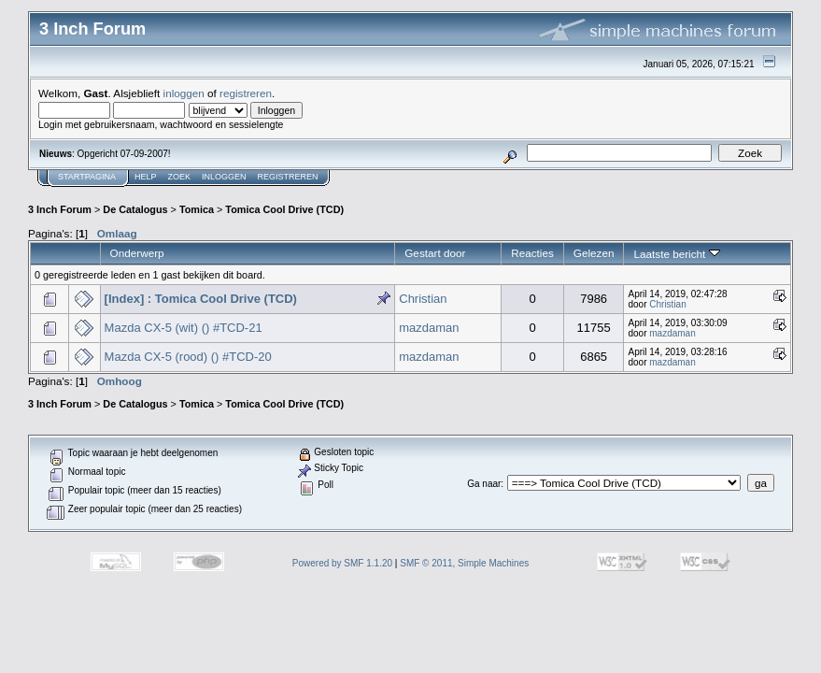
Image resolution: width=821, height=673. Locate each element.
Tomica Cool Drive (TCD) (284, 209)
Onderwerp (137, 253)
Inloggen (224, 176)
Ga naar (484, 484)
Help (145, 176)
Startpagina (87, 176)
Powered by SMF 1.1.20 (342, 563)
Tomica (196, 209)
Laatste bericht (676, 254)
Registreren (288, 176)
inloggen (184, 93)
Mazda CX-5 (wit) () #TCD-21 (183, 328)
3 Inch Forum (60, 209)
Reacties (532, 253)
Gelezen (594, 253)
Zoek (179, 176)
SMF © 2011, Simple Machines (464, 563)
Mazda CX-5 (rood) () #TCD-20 (188, 357)
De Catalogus (135, 209)
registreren (245, 93)
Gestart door (434, 253)
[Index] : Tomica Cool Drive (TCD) (201, 299)
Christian (422, 299)
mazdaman (429, 328)
